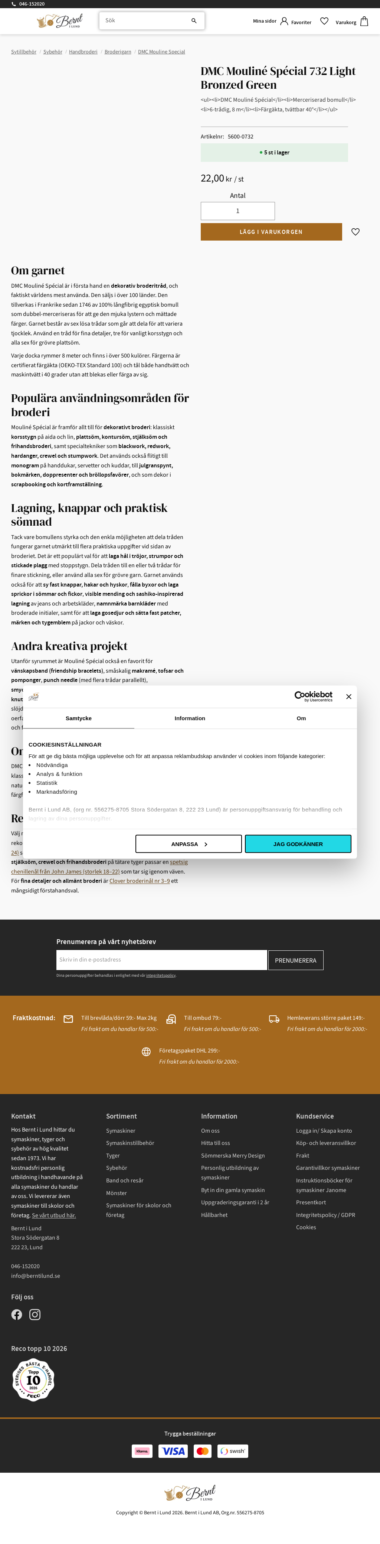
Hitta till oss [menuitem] (215, 1143)
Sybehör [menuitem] (116, 1168)
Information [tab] (190, 718)
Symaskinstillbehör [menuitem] (130, 1143)
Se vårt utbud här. (54, 1215)
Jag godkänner (298, 843)
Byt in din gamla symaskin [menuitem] (233, 1190)
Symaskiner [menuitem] (120, 1131)
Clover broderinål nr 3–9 (139, 881)
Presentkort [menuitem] (311, 1202)
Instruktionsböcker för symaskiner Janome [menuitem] (324, 1185)
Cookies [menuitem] (306, 1227)
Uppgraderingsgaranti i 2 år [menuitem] (235, 1202)
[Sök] (179, 22)
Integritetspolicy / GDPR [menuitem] (325, 1215)
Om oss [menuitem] (210, 1131)
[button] (307, 22)
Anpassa (189, 843)
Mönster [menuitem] (116, 1193)
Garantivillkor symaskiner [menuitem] (328, 1168)
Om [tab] (301, 718)
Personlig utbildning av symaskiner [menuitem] (230, 1173)
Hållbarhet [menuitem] (214, 1215)
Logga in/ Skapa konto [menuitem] (324, 1131)
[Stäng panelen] (348, 696)
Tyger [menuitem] (113, 1156)
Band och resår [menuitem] (125, 1180)
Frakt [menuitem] (302, 1156)
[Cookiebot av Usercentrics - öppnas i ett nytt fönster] (300, 696)
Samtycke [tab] (79, 718)
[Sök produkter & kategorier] (147, 22)
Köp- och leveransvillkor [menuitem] (326, 1143)
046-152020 (32, 4)
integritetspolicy (161, 975)
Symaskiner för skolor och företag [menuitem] (138, 1210)
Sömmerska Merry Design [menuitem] (233, 1156)
